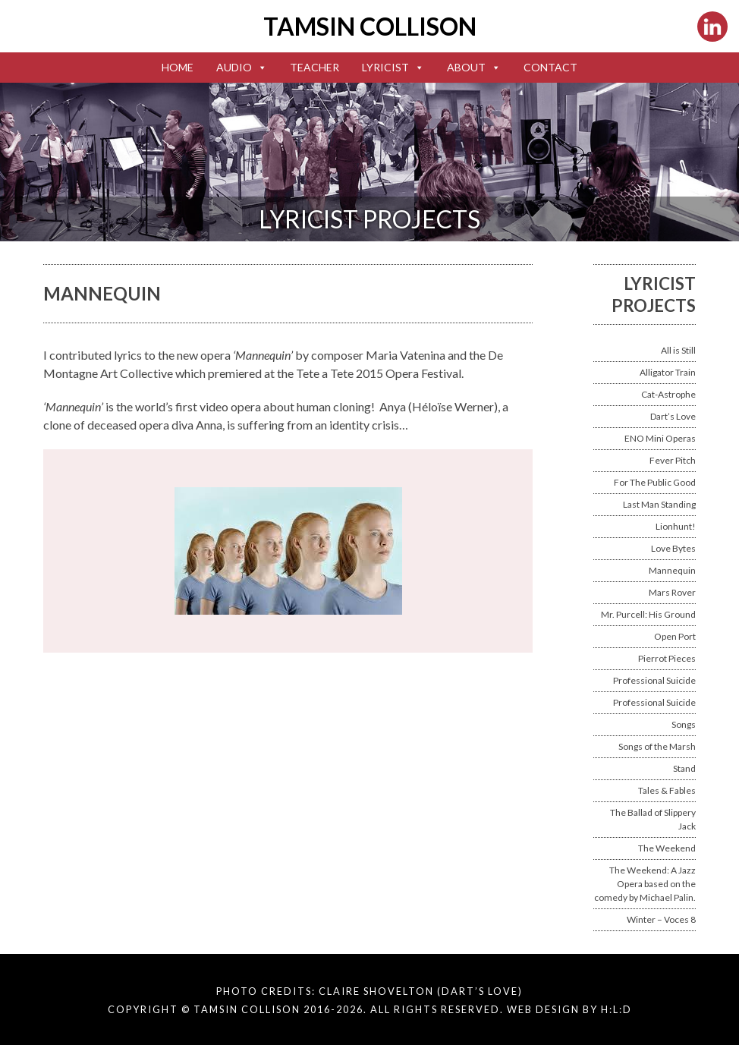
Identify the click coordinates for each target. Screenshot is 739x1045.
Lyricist (393, 67)
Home (177, 67)
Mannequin (672, 570)
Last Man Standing (659, 504)
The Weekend (667, 848)
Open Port (675, 636)
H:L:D (616, 1009)
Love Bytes (673, 548)
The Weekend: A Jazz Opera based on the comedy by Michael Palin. (645, 883)
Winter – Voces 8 (661, 919)
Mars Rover (672, 592)
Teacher (314, 67)
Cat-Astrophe (668, 394)
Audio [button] (241, 67)
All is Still (678, 350)
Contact (550, 67)
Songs (683, 724)
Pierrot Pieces (667, 658)
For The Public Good (655, 482)
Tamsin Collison (369, 26)
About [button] (474, 67)
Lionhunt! (676, 526)
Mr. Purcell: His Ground (648, 614)
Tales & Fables (667, 790)
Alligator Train (668, 372)
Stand (684, 768)
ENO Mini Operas (660, 438)
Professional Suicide (654, 680)
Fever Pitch (672, 460)
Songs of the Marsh (657, 746)
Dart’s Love (673, 416)
